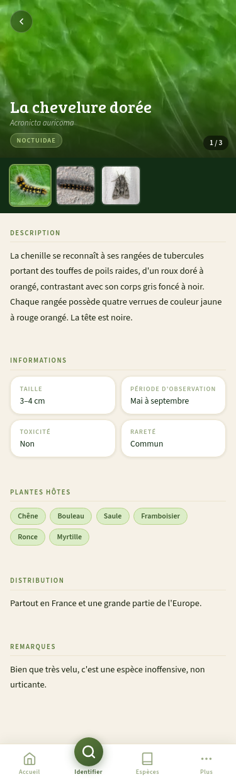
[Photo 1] (30, 185)
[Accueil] (29, 764)
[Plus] (206, 764)
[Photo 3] (121, 185)
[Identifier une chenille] (88, 764)
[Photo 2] (75, 185)
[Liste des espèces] (147, 764)
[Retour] (21, 21)
